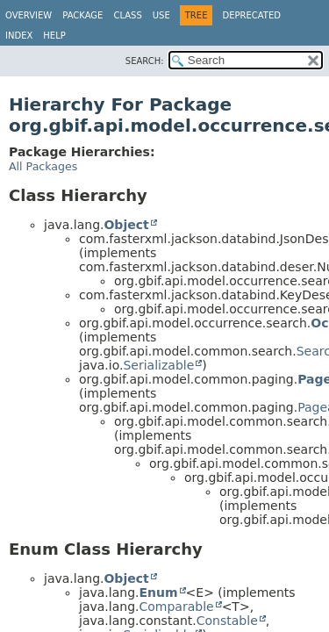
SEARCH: (144, 61)
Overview (28, 15)
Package (82, 15)
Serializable (158, 365)
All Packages (43, 166)
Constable (227, 621)
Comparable (176, 607)
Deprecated (251, 15)
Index (18, 35)
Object (126, 225)
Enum (158, 592)
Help (54, 35)
